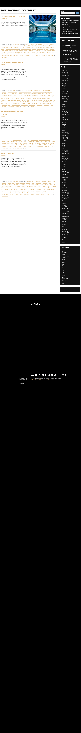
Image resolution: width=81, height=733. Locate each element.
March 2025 (64, 90)
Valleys (9, 103)
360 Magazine (39, 44)
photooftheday (50, 189)
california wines (5, 93)
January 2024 (65, 112)
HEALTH (63, 262)
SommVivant (34, 101)
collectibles (22, 184)
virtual (34, 146)
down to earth (43, 95)
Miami (21, 189)
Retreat (33, 52)
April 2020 (64, 185)
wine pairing (35, 55)
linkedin (16, 50)
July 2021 (64, 161)
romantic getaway (41, 52)
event (15, 97)
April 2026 (64, 69)
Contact (52, 379)
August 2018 (64, 218)
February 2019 (65, 208)
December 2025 (65, 75)
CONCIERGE (64, 252)
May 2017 (64, 242)
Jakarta (6, 187)
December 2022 (65, 134)
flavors (43, 97)
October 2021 (65, 156)
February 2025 (65, 91)
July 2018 (64, 219)
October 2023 (65, 117)
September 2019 (65, 197)
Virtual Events (35, 103)
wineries (17, 106)
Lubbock (47, 187)
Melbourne (16, 189)
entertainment (9, 97)
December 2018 (65, 211)
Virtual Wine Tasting (44, 103)
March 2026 (64, 70)
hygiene (46, 49)
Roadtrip (3, 191)
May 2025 (64, 86)
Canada (28, 183)
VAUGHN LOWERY (67, 54)
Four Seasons (39, 47)
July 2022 (64, 142)
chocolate (9, 184)
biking (17, 183)
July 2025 (64, 83)
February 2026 (65, 72)
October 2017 (65, 234)
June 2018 (64, 221)
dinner (46, 184)
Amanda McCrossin (47, 90)
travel (35, 54)
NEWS (63, 265)
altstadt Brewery (51, 181)
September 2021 (65, 158)
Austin (9, 183)
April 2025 (64, 88)
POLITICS (64, 269)
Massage (44, 50)
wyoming (37, 194)
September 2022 (65, 138)
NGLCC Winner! (73, 45)
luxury (25, 50)
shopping (45, 191)
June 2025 (64, 85)
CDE (29, 45)
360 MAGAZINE (5, 57)
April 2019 (64, 205)
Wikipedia (12, 55)
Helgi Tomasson (14, 143)
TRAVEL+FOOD (16, 44)
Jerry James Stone (26, 100)
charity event (31, 141)
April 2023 (64, 127)
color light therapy (35, 45)
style (19, 192)
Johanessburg (17, 187)
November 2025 (65, 77)
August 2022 (64, 140)
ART (63, 249)
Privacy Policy (48, 379)
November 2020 (65, 174)
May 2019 (64, 203)
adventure (46, 44)
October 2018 (65, 215)
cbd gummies (65, 43)
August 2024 (64, 101)
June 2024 (64, 104)
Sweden (24, 192)
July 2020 (64, 181)
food (33, 47)
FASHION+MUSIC (65, 256)
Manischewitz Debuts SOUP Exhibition (70, 20)
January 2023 (65, 132)
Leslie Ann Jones (23, 143)
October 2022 (65, 137)
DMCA (39, 379)
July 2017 (64, 239)
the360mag (19, 54)
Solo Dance (50, 144)
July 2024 (64, 103)
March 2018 (64, 226)
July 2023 (64, 122)
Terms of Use (42, 379)
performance (37, 143)
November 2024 (65, 96)
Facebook (22, 47)
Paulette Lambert (51, 50)
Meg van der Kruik (48, 100)
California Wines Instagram (16, 93)
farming (38, 97)
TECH (63, 277)
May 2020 (64, 184)
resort (29, 52)
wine (51, 103)
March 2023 (64, 129)
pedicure (3, 52)
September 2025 (65, 80)
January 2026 (65, 74)
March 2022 (64, 148)
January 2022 (65, 151)
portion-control (18, 52)
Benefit (20, 141)
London (34, 187)
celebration (4, 95)
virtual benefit (40, 146)
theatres (20, 146)
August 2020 (64, 179)
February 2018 (65, 228)
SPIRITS (63, 272)
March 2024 (64, 109)
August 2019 (64, 198)
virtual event (47, 146)
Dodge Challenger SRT (7, 47)
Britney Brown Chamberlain (25, 92)
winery (32, 194)
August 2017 (64, 237)
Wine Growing (24, 105)
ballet (8, 141)
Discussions (35, 95)
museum (26, 189)
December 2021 (65, 153)
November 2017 (65, 232)
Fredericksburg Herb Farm (19, 186)
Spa (11, 192)
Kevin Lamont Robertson (7, 50)
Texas (33, 192)
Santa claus (38, 191)
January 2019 (65, 210)
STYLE (63, 275)
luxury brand (31, 50)
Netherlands (32, 189)
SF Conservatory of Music (36, 144)
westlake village (5, 55)
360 (27, 44)
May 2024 (64, 106)
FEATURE (64, 257)
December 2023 (65, 114)
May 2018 (64, 223)
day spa (51, 45)
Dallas (42, 184)
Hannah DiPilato (5, 143)
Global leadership (15, 98)
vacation (40, 54)
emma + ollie (52, 184)
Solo (45, 144)
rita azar (52, 143)
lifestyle (24, 187)
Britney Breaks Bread (12, 92)
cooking (15, 95)
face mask (16, 47)
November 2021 (65, 155)
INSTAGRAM (17, 100)
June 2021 (64, 163)
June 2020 (64, 182)
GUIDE (63, 261)
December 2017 (65, 231)
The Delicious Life (47, 101)
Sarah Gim (27, 101)
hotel (49, 186)
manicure (38, 50)
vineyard (28, 103)
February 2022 (65, 150)
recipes (12, 101)
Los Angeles (40, 187)
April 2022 (64, 146)
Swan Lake (4, 146)
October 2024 (65, 98)
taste (40, 101)
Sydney (29, 192)
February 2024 (65, 111)
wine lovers (28, 55)
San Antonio (23, 191)
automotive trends (9, 45)
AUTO (63, 251)
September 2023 (65, 119)
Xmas (42, 194)
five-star (28, 47)
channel (10, 95)
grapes (22, 98)
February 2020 (65, 189)
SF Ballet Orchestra (25, 144)
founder (8, 98)
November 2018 (65, 213)
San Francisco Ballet (14, 144)
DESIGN (63, 254)
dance (37, 141)
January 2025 (65, 93)
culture (28, 184)
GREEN (63, 259)
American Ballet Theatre (44, 140)
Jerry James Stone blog (37, 100)
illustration (52, 49)
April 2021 (64, 166)
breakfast (22, 183)
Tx (53, 192)
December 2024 (65, 95)
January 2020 (65, 190)
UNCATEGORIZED (17, 140)
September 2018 (65, 216)
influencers (10, 100)
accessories (37, 181)
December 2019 (65, 192)
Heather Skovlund (37, 98)
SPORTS (64, 274)
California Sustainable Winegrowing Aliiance (42, 92)
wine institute (32, 105)
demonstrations (27, 95)
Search (62, 11)
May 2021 (64, 164)
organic (7, 101)
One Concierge (72, 43)
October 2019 (65, 195)
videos (23, 103)
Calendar (33, 379)
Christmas (16, 184)
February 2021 (65, 169)
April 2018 (64, 224)
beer (13, 183)
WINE (14, 90)
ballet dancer (14, 141)
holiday (34, 49)
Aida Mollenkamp (37, 90)
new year (31, 143)
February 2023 (65, 130)
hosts (48, 98)
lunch (6, 189)
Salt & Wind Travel (19, 101)
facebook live (32, 97)
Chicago (45, 183)
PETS (63, 267)
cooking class (44, 45)
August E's (4, 183)
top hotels (30, 54)
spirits (15, 192)
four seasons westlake (26, 49)
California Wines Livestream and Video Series (34, 93)
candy (33, 183)
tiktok (25, 54)
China (50, 183)
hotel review (40, 49)
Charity (25, 141)
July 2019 (64, 200)
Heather (32, 106)
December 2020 (65, 172)
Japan (11, 187)
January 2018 (65, 229)
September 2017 (65, 236)
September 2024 (65, 99)
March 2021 (64, 168)
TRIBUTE (64, 280)
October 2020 (65, 176)
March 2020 (64, 187)
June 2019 (64, 202)
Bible (36, 379)
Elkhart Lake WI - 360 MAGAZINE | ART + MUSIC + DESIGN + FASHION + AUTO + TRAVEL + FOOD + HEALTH (70, 52)
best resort (17, 45)
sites (8, 192)
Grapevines (28, 98)
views (11, 194)
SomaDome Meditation (10, 54)
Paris (44, 189)
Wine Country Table (6, 105)
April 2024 (64, 108)
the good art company (42, 192)
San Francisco (5, 144)
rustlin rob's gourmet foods (13, 191)
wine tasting (42, 55)
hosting (44, 98)
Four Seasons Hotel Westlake (12, 49)
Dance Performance (45, 141)
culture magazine (35, 184)
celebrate (48, 93)
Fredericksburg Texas (31, 186)
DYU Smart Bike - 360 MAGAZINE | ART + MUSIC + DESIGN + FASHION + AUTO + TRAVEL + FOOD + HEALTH (70, 58)
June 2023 (64, 124)
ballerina (3, 141)
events (19, 97)
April (54, 90)
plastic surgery (10, 52)
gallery (39, 186)
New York (39, 189)
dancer (53, 141)
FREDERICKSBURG (7, 153)
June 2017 (64, 241)
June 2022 (64, 143)
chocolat (4, 184)
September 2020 (65, 177)
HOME (63, 264)
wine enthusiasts (20, 55)
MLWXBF (69, 48)
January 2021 (65, 171)
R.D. (25, 52)
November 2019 (65, 193)
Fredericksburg (9, 186)
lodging (21, 50)
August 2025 (64, 82)
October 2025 (65, 78)
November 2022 (65, 135)
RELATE (63, 270)
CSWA (20, 95)
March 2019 (64, 206)
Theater (10, 146)
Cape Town (38, 183)
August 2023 (64, 121)
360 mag (32, 44)
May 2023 (64, 125)
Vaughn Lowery (47, 54)
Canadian (24, 45)
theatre (15, 146)
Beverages (4, 92)
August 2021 (64, 159)
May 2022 (64, 145)
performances (45, 143)
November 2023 (65, 116)
